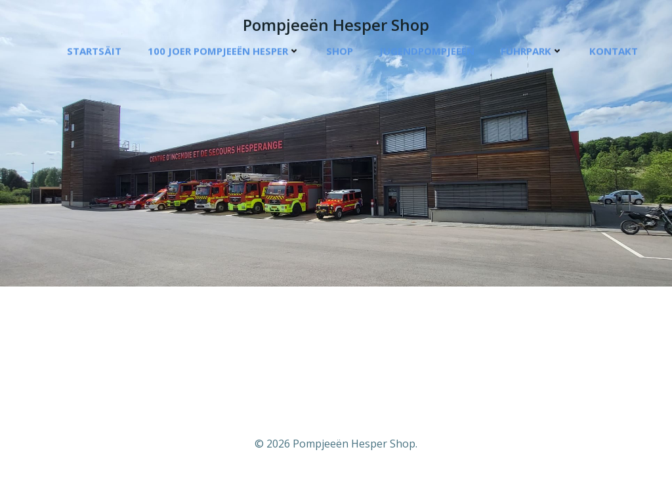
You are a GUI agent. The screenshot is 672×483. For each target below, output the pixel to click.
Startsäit (94, 51)
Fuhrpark (532, 51)
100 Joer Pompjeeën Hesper (224, 51)
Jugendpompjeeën (426, 51)
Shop (339, 51)
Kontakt (613, 51)
